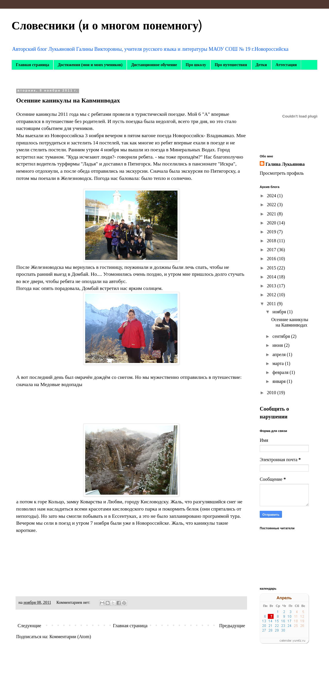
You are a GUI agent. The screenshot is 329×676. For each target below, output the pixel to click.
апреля (279, 354)
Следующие (29, 625)
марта (278, 363)
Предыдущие (232, 625)
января (279, 381)
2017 (272, 249)
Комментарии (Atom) (70, 636)
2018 (272, 240)
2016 (272, 258)
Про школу (196, 65)
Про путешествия (231, 65)
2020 (272, 222)
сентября (281, 336)
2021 (272, 213)
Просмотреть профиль (282, 173)
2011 (272, 303)
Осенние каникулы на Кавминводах (68, 100)
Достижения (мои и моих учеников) (90, 65)
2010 (272, 392)
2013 (272, 285)
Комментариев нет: (74, 602)
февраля (281, 372)
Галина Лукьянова (285, 164)
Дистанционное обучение (154, 65)
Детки (261, 65)
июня (278, 345)
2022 (272, 204)
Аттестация (286, 65)
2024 (272, 195)
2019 (272, 231)
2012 (272, 294)
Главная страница (32, 65)
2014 (272, 276)
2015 (272, 267)
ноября (279, 311)
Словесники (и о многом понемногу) (107, 26)
